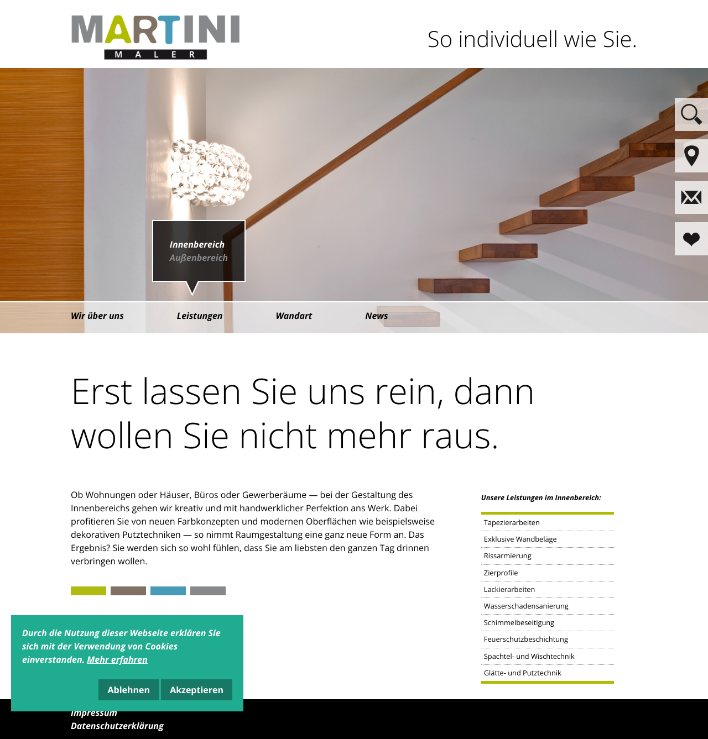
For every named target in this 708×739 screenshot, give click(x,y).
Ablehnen (128, 690)
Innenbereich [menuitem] (197, 244)
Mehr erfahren (117, 659)
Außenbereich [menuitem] (199, 257)
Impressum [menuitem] (94, 712)
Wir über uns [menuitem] (97, 316)
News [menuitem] (376, 316)
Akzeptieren (196, 690)
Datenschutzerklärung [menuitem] (117, 726)
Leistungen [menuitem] (200, 316)
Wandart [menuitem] (294, 316)
